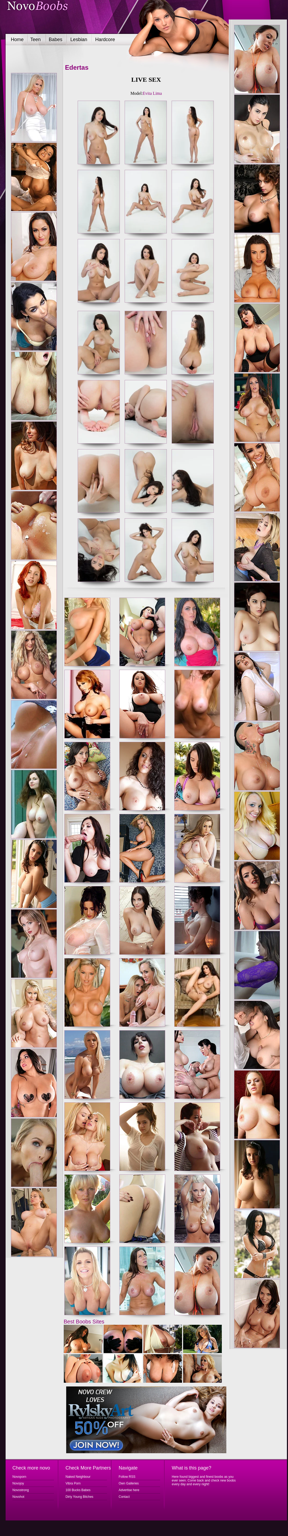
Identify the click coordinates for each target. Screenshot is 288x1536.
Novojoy (18, 1483)
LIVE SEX (146, 79)
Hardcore (105, 39)
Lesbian (78, 39)
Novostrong (21, 1490)
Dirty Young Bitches (79, 1497)
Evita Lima (152, 93)
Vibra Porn (73, 1483)
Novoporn (19, 1477)
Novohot (19, 1497)
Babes (55, 39)
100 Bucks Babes (78, 1490)
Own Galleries (129, 1483)
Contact (124, 1497)
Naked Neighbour (78, 1477)
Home (17, 39)
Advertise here (129, 1490)
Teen (35, 39)
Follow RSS (127, 1477)
